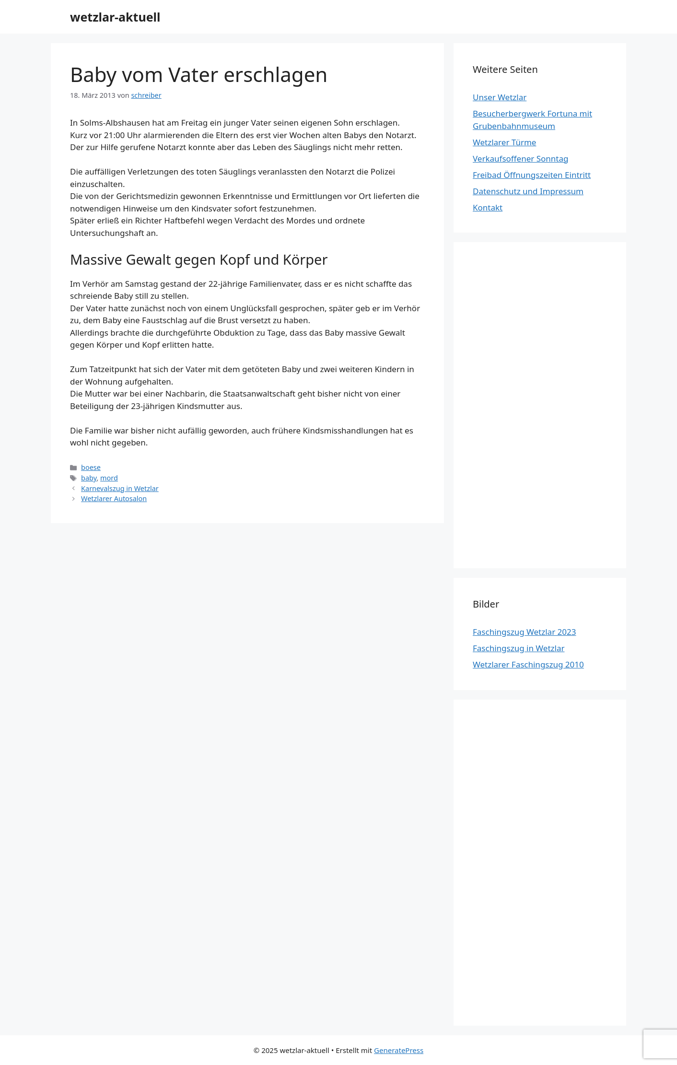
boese (91, 467)
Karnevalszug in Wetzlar (120, 488)
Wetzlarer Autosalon (114, 498)
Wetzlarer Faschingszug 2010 (528, 664)
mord (109, 477)
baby (88, 477)
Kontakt (487, 207)
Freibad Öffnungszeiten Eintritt (532, 174)
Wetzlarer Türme (504, 142)
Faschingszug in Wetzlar (518, 648)
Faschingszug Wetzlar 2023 (524, 631)
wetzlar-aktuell (115, 17)
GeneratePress (398, 1050)
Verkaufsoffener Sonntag (520, 158)
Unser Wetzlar (499, 97)
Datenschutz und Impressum (528, 191)
